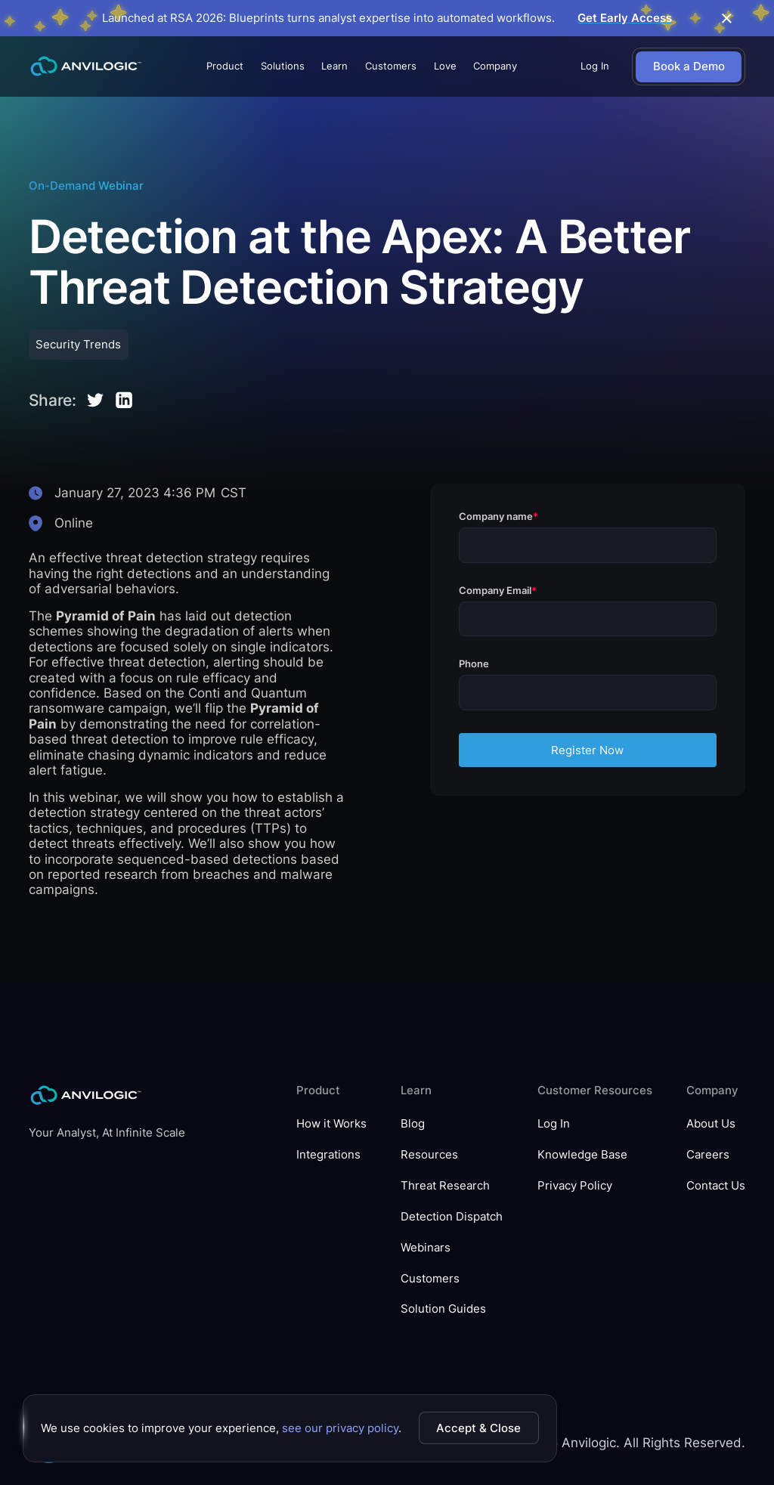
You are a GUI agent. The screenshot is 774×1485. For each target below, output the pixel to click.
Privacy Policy (574, 1186)
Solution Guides (443, 1309)
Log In (594, 66)
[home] (86, 66)
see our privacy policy (340, 1428)
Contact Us (715, 1186)
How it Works (331, 1124)
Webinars (425, 1248)
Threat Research (445, 1186)
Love (445, 66)
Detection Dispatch (452, 1217)
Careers (707, 1155)
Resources (429, 1155)
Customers (390, 66)
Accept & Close (478, 1428)
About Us (710, 1124)
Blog (413, 1124)
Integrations (328, 1155)
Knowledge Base (582, 1155)
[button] (224, 66)
